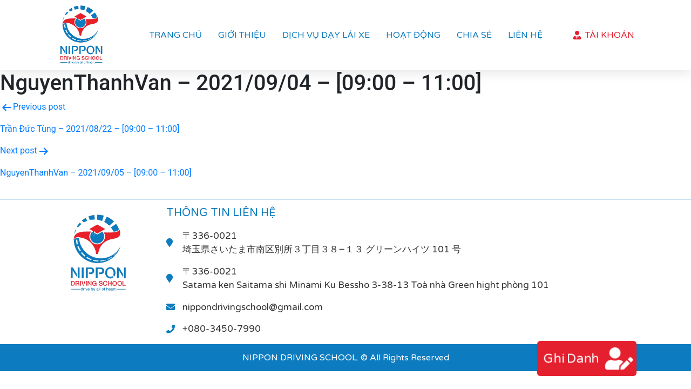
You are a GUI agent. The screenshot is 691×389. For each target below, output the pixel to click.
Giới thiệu (242, 35)
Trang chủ (176, 35)
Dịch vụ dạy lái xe (326, 35)
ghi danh (571, 358)
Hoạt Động (413, 35)
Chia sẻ (474, 35)
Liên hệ (525, 35)
